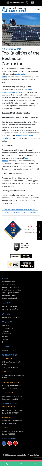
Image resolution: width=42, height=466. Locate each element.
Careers (5, 339)
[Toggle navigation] (38, 10)
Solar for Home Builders (11, 287)
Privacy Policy (33, 455)
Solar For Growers (9, 295)
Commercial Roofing (10, 309)
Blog (4, 342)
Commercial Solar (9, 284)
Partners (5, 336)
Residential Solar (8, 281)
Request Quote (8, 350)
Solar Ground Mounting (11, 290)
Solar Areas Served (9, 298)
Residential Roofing (9, 306)
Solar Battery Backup (10, 317)
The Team (5, 331)
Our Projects (7, 333)
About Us (5, 325)
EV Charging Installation (12, 292)
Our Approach (7, 328)
